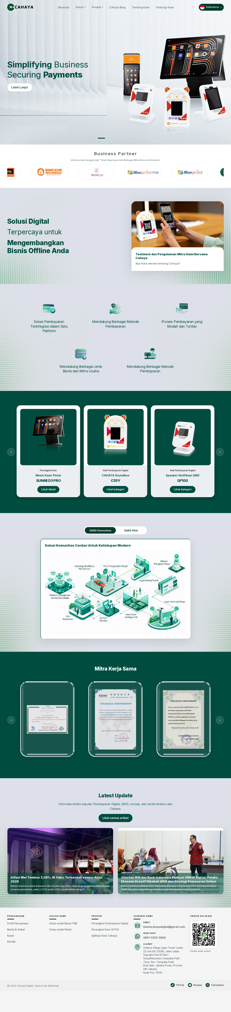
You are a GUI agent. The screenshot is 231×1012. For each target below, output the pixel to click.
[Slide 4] (130, 138)
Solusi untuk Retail (60, 929)
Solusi (81, 7)
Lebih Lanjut (19, 87)
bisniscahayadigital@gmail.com (164, 926)
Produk (97, 7)
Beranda (63, 7)
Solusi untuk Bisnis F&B (63, 923)
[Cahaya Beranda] (20, 7)
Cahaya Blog (117, 7)
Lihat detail (48, 489)
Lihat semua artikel (115, 818)
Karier (10, 935)
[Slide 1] (101, 138)
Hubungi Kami (165, 7)
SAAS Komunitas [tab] (100, 530)
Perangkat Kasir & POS (105, 929)
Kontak (11, 941)
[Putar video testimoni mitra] (177, 230)
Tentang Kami (141, 7)
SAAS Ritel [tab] (131, 530)
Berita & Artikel (16, 929)
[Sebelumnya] (11, 452)
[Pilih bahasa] (211, 7)
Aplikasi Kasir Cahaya (104, 935)
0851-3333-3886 (154, 937)
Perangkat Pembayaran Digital (109, 923)
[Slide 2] (111, 138)
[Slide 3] (120, 138)
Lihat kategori (115, 489)
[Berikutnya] (220, 452)
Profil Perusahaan (17, 923)
